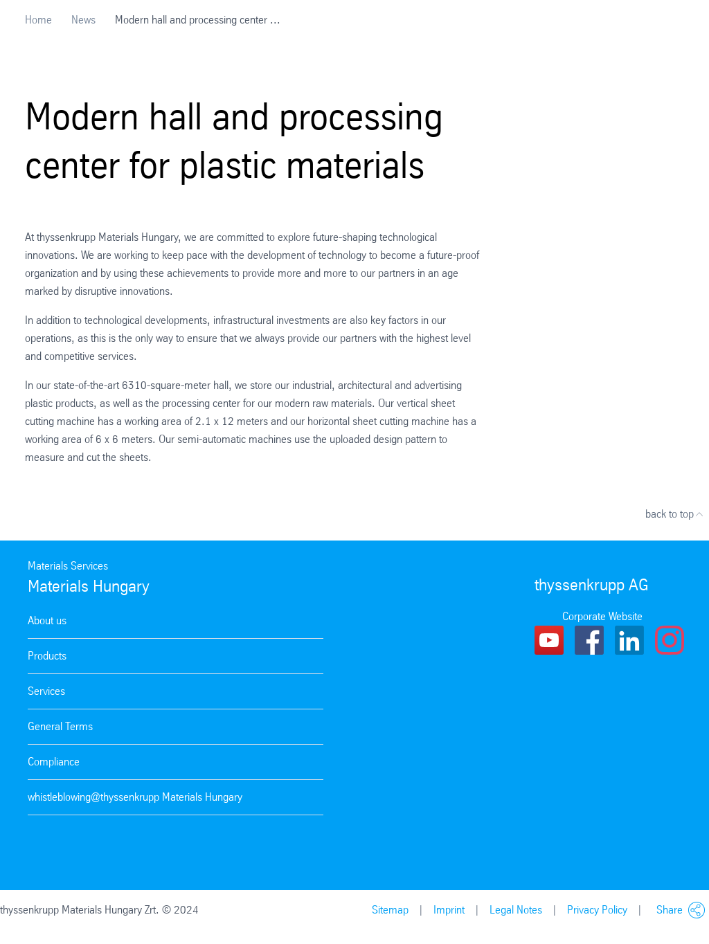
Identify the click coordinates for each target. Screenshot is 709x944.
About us (47, 620)
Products (47, 655)
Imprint (449, 909)
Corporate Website (602, 616)
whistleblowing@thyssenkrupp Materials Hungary (135, 797)
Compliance (54, 761)
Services (46, 691)
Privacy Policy (597, 909)
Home (38, 19)
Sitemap (390, 909)
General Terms (60, 726)
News (83, 19)
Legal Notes (516, 909)
